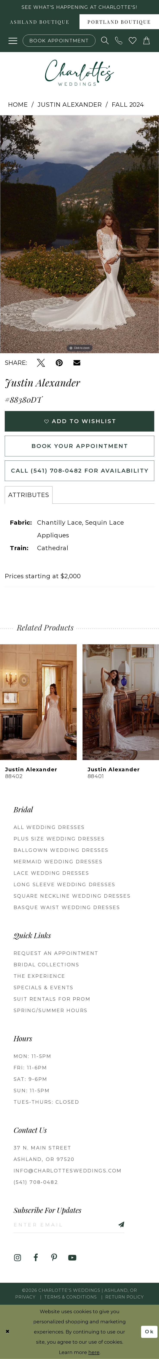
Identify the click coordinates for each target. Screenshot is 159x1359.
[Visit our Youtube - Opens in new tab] (72, 1257)
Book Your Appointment (80, 446)
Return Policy (124, 1297)
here (94, 1352)
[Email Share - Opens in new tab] (76, 363)
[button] (13, 40)
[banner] (79, 73)
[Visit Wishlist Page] (133, 41)
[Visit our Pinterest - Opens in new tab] (54, 1257)
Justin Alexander (70, 104)
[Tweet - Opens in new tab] (41, 362)
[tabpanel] (79, 234)
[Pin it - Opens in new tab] (59, 362)
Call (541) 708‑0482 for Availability (80, 470)
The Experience (39, 976)
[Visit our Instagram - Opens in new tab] (18, 1257)
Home (18, 104)
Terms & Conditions (70, 1297)
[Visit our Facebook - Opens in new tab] (36, 1257)
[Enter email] (69, 1224)
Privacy (25, 1297)
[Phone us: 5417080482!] (119, 41)
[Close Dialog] (8, 1332)
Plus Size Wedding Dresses (59, 838)
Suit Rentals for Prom (52, 999)
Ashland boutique (40, 22)
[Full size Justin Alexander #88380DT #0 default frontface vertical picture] (79, 234)
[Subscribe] (112, 1224)
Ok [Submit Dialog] (149, 1332)
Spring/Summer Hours (51, 1010)
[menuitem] (40, 21)
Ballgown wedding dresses (61, 850)
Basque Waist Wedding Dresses (67, 907)
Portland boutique (119, 22)
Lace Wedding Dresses (51, 873)
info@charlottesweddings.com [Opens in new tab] (68, 1170)
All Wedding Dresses (49, 827)
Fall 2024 (128, 104)
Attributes (28, 495)
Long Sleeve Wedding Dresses (65, 884)
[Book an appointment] (59, 41)
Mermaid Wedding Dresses (58, 861)
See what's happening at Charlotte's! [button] (79, 7)
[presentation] (38, 702)
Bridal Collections (47, 964)
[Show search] (105, 41)
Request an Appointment (56, 953)
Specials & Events (44, 987)
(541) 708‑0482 (36, 1182)
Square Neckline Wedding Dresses (72, 896)
